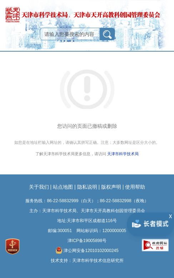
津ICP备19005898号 (87, 240)
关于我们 (39, 187)
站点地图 (63, 187)
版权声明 (111, 187)
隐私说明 (87, 187)
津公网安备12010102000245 (86, 250)
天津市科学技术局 (123, 154)
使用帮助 (135, 187)
